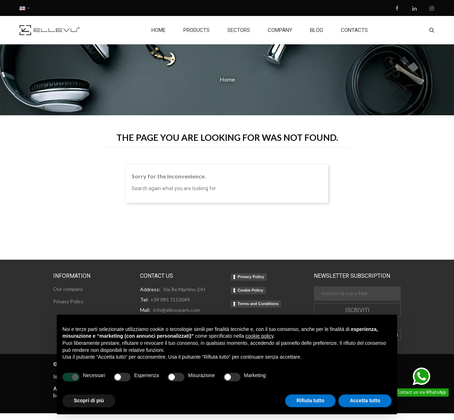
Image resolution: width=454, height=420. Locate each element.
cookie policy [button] (259, 336)
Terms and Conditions (258, 304)
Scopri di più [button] (89, 400)
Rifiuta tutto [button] (311, 400)
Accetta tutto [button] (365, 400)
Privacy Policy (251, 277)
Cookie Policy (250, 290)
